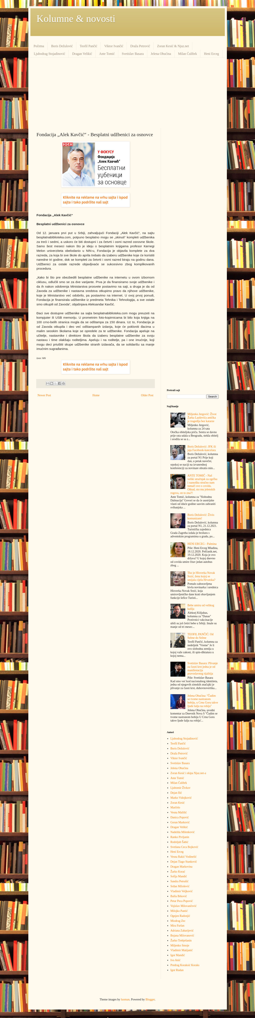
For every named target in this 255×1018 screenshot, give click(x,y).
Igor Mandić (177, 955)
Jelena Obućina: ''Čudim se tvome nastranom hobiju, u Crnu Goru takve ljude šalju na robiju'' (203, 701)
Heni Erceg (211, 53)
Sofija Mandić (178, 876)
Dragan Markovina (181, 866)
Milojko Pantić (179, 910)
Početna (39, 46)
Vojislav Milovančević (183, 906)
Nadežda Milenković (182, 832)
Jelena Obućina (161, 53)
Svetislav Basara (133, 53)
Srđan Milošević (179, 886)
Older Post (147, 395)
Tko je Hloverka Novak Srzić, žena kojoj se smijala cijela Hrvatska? (201, 576)
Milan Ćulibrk (187, 53)
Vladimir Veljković (181, 891)
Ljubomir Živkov (180, 787)
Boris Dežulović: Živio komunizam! (201, 516)
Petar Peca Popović (181, 901)
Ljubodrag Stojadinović (49, 53)
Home (95, 395)
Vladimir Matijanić (181, 950)
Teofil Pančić (88, 46)
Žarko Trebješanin (181, 940)
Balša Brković (178, 896)
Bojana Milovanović (182, 935)
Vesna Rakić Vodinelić (183, 856)
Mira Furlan (177, 925)
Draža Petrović (140, 46)
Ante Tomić (107, 53)
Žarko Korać (177, 871)
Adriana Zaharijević (182, 930)
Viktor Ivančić (113, 46)
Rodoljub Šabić (179, 842)
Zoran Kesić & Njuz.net (173, 46)
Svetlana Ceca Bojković (184, 847)
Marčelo (175, 807)
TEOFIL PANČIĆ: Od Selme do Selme (201, 636)
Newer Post (44, 395)
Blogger (150, 999)
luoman (125, 999)
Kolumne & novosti (76, 18)
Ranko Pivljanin (179, 837)
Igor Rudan (176, 970)
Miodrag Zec (178, 920)
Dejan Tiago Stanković (183, 861)
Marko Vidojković (181, 797)
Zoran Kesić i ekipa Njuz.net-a (188, 773)
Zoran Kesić (177, 802)
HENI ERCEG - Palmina (202, 543)
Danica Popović (179, 817)
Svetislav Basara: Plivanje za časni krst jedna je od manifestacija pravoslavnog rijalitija (203, 668)
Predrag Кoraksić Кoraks (184, 965)
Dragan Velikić (82, 53)
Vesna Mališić (178, 812)
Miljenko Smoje (179, 945)
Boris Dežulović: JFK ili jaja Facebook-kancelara (202, 448)
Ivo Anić (175, 960)
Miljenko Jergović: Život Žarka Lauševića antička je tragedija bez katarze (202, 418)
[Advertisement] (128, 93)
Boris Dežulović (62, 46)
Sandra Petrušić (179, 881)
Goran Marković (180, 822)
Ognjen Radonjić (180, 915)
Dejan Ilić (176, 792)
